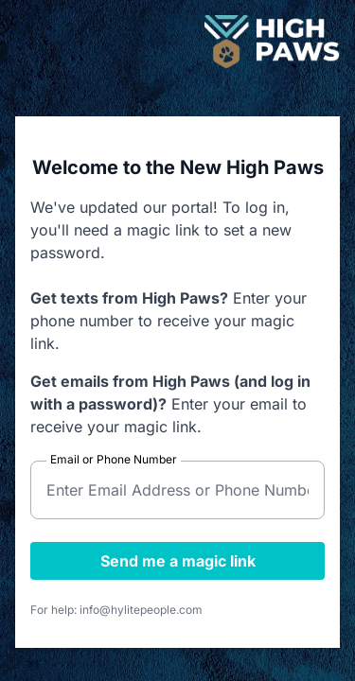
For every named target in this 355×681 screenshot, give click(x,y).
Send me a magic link (178, 560)
